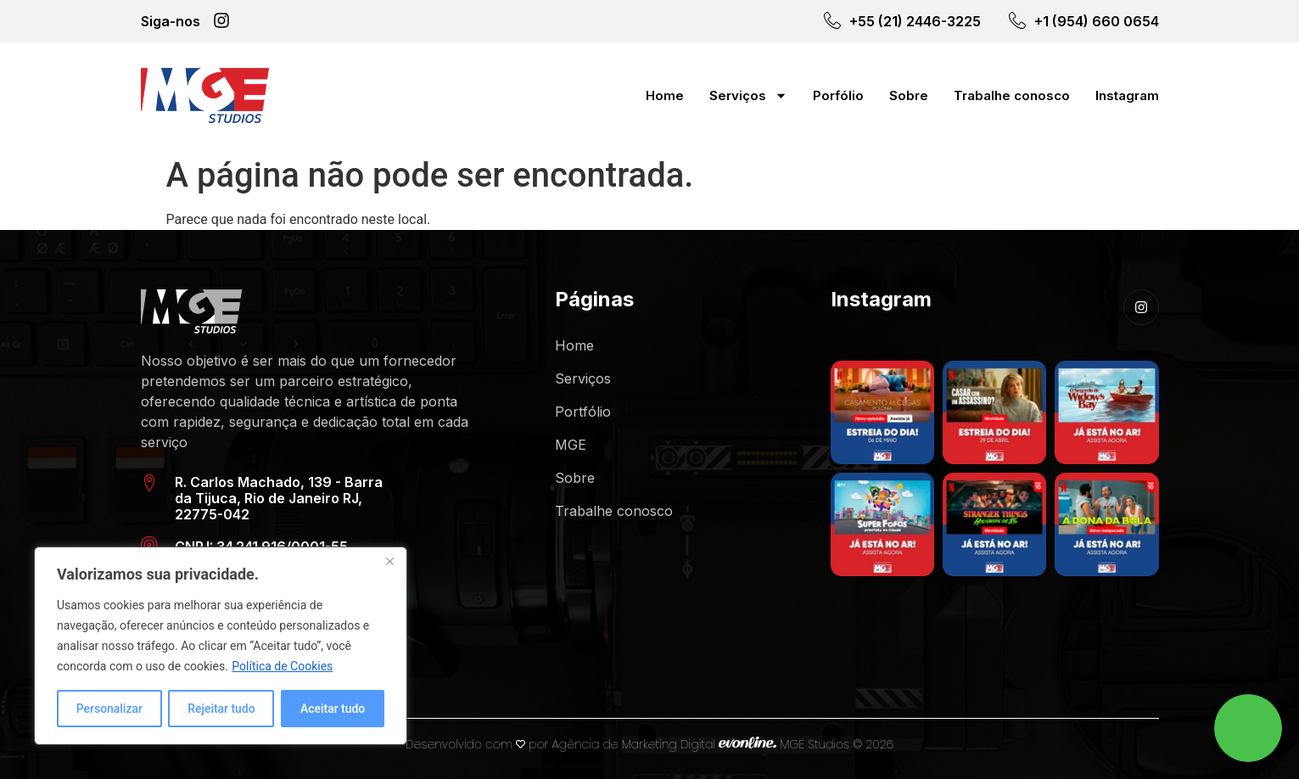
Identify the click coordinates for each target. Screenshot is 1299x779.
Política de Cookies (282, 666)
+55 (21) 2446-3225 (915, 21)
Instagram (1127, 95)
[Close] (389, 561)
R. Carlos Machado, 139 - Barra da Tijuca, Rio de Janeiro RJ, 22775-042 (279, 498)
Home (665, 95)
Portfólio (583, 411)
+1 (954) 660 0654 (1096, 21)
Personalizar (109, 708)
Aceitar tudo (333, 708)
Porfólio (838, 95)
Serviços (748, 95)
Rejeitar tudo (221, 708)
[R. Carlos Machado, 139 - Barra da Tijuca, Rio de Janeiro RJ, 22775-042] (149, 482)
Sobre (908, 95)
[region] (220, 645)
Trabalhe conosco (1012, 95)
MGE (570, 444)
